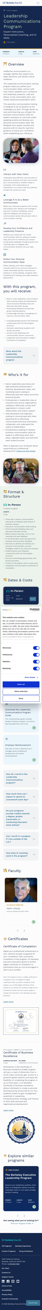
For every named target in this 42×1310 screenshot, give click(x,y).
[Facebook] (8, 1281)
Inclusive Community (10, 1299)
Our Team (5, 1268)
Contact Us (6, 1273)
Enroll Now (33, 1303)
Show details (30, 677)
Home (4, 10)
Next (24, 1216)
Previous (18, 1216)
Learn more (8, 1002)
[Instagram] (13, 1281)
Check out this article (25, 451)
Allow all (21, 684)
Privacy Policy (7, 1294)
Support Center (8, 1277)
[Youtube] (18, 1281)
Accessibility (7, 1290)
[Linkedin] (3, 1281)
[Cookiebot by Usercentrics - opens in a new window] (29, 609)
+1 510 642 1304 (13, 1264)
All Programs (7, 1246)
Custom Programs (9, 1251)
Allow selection (21, 691)
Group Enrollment (26, 1251)
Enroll (33, 599)
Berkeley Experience (23, 1246)
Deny (21, 698)
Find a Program (12, 10)
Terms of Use (7, 1286)
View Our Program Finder (21, 1223)
